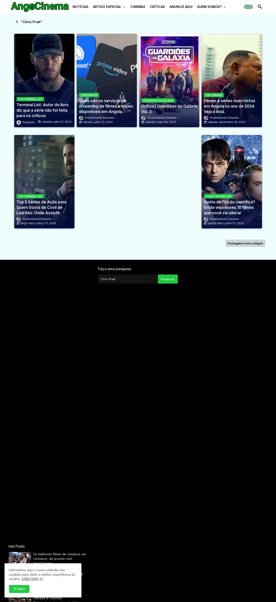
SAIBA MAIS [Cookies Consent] (30, 579)
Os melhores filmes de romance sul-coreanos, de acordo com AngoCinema (60, 558)
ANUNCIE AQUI (181, 7)
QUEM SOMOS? (209, 7)
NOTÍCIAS (80, 7)
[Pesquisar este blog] (128, 279)
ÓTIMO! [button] (19, 589)
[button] (248, 7)
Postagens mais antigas (245, 243)
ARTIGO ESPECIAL (107, 7)
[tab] (80, 8)
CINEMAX (138, 7)
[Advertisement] (48, 402)
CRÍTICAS (157, 7)
